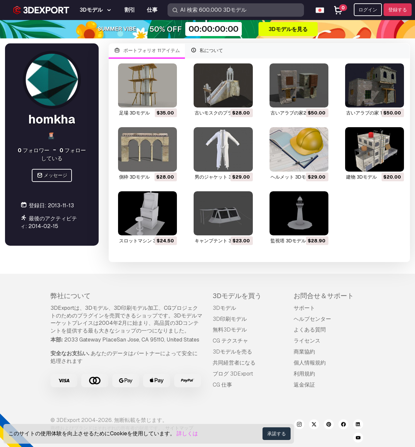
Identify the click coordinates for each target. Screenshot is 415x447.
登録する (397, 10)
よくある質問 (310, 329)
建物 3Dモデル (361, 177)
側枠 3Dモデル (134, 177)
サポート (304, 307)
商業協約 (304, 351)
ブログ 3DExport (233, 373)
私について (206, 50)
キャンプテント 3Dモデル (222, 241)
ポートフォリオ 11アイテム (147, 50)
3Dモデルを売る (232, 351)
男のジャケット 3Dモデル (222, 177)
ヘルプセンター (312, 318)
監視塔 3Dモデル (288, 241)
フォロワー (33, 150)
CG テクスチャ (230, 340)
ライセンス (307, 340)
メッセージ (52, 175)
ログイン (367, 10)
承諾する (276, 434)
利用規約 (304, 373)
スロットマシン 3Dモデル (146, 241)
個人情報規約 (310, 362)
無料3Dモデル (230, 329)
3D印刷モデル (230, 318)
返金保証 (304, 384)
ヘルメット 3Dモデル (293, 177)
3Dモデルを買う (237, 295)
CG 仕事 (222, 384)
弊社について (70, 295)
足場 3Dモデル (134, 113)
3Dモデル (224, 307)
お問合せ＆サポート (324, 295)
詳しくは (187, 433)
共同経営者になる (234, 362)
